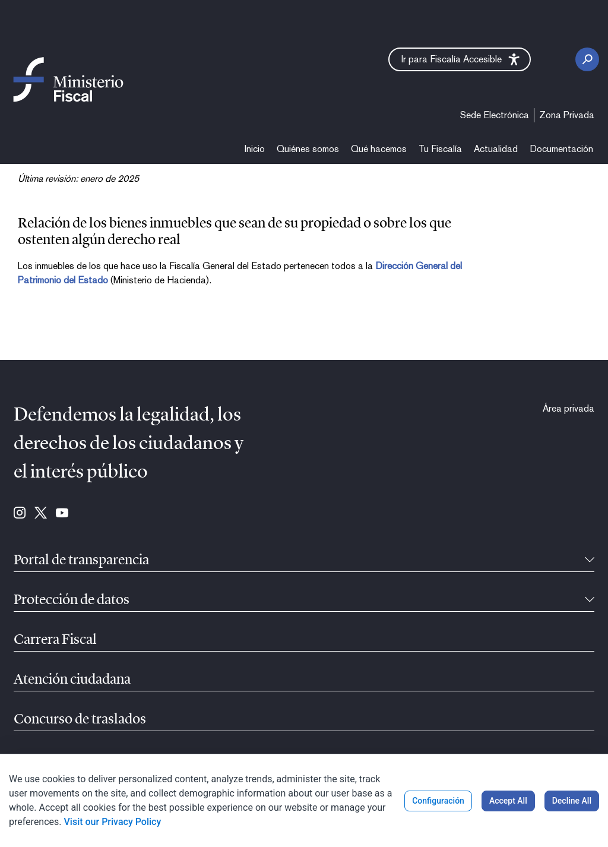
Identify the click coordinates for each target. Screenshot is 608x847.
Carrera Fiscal (55, 640)
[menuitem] (494, 115)
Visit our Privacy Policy (113, 821)
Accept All (508, 800)
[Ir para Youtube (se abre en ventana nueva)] (62, 514)
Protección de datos (71, 600)
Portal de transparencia (81, 561)
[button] (459, 59)
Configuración (438, 800)
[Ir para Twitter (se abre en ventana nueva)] (40, 514)
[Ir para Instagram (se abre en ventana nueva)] (20, 514)
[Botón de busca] (587, 59)
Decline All (571, 800)
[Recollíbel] (589, 560)
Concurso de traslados (80, 720)
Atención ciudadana (72, 680)
